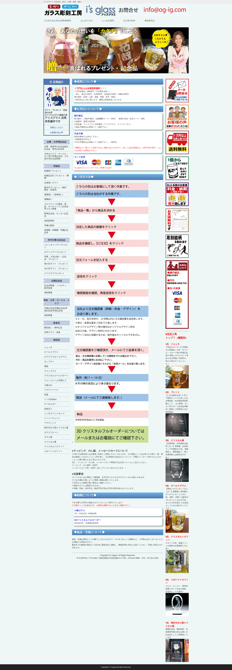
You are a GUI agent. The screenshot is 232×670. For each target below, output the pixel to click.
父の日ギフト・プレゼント (56, 268)
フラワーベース (51, 390)
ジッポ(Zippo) (50, 399)
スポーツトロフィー (53, 451)
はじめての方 (87, 20)
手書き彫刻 (49, 225)
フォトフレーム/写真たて (55, 380)
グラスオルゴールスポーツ (56, 375)
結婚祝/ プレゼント (52, 171)
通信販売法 (150, 20)
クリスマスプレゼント (54, 273)
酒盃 (46, 366)
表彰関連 (48, 292)
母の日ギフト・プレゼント (56, 264)
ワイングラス (50, 371)
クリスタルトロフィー (54, 446)
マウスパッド (50, 423)
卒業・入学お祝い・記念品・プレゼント (55, 257)
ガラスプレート (51, 432)
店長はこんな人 (56, 127)
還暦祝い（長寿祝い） (54, 194)
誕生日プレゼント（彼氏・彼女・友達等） (56, 188)
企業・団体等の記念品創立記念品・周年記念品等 (56, 147)
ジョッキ (48, 347)
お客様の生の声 (56, 132)
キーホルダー (50, 404)
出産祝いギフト (51, 183)
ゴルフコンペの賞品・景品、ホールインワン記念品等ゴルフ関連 (56, 206)
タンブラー (49, 361)
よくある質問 (108, 20)
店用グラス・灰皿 (52, 332)
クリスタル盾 (50, 442)
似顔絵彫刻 (49, 220)
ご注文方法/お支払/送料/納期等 (57, 20)
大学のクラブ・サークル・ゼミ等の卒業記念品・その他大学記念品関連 (56, 156)
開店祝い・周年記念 (53, 327)
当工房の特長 (129, 20)
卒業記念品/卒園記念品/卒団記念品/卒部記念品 (55, 309)
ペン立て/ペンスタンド (54, 413)
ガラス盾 (48, 437)
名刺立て (48, 409)
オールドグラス (51, 352)
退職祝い (48, 199)
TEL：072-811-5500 (131, 558)
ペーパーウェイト (52, 418)
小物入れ (48, 385)
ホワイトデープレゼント (55, 252)
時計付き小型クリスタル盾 (56, 427)
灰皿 (46, 394)
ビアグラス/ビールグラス (55, 357)
